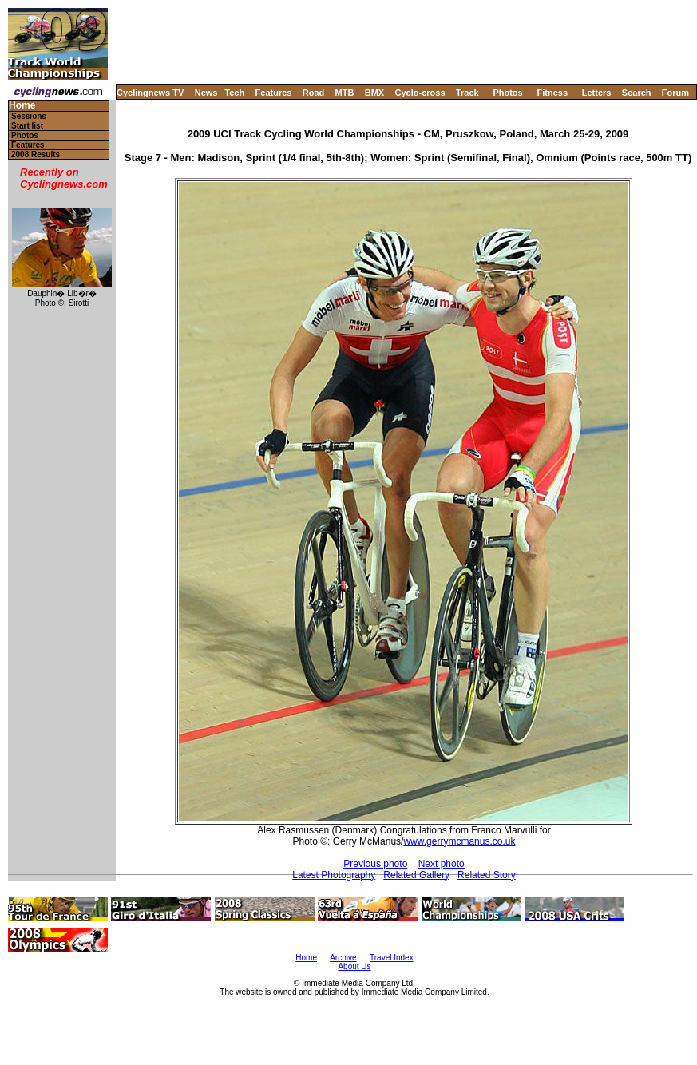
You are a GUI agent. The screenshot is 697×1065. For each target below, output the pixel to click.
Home (22, 106)
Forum (675, 92)
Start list (27, 125)
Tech (234, 92)
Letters (597, 92)
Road (314, 92)
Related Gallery (416, 875)
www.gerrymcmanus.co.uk (459, 841)
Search (636, 92)
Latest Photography (333, 875)
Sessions (28, 116)
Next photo (441, 863)
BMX (374, 92)
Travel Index (392, 957)
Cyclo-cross (420, 92)
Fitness (552, 92)
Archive (343, 957)
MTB (344, 92)
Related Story (486, 875)
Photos (507, 92)
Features (273, 92)
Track (467, 92)
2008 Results (35, 154)
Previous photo (375, 863)
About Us (354, 966)
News (206, 92)
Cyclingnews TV (150, 92)
